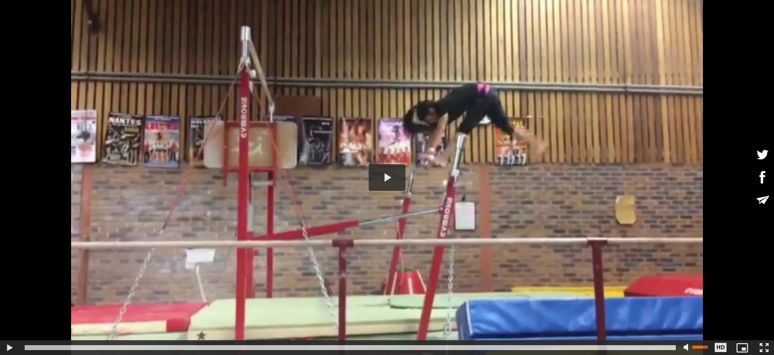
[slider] (350, 347)
